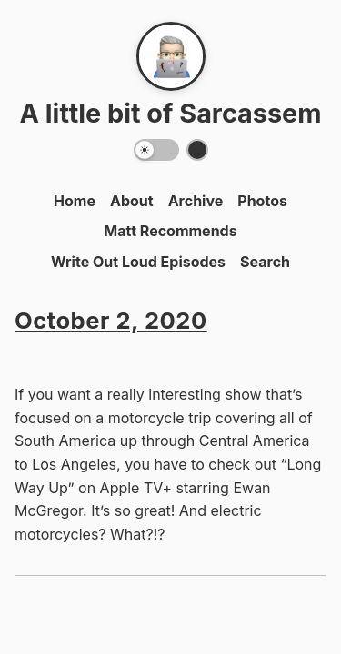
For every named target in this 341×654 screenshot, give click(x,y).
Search (265, 262)
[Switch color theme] (197, 150)
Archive (196, 201)
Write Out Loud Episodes (138, 262)
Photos (262, 201)
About (132, 201)
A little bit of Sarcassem (170, 113)
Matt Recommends (170, 231)
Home (74, 201)
